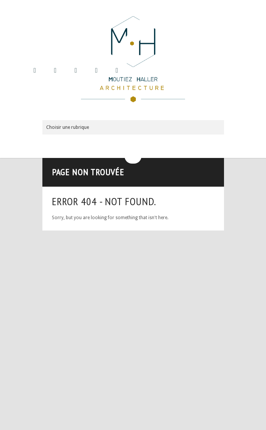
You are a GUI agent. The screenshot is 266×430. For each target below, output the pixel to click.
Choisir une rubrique (67, 127)
